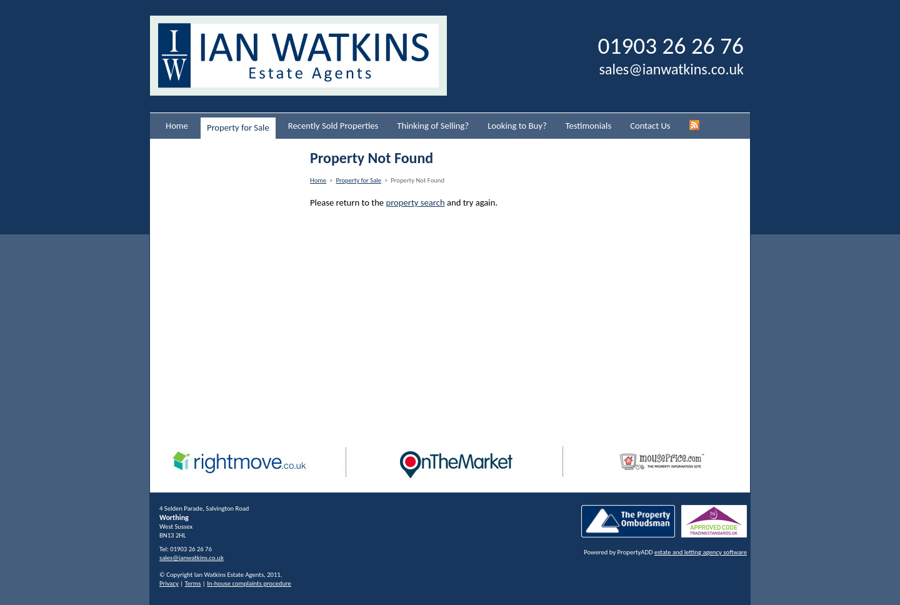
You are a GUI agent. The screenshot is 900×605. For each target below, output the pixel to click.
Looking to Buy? (517, 125)
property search (415, 202)
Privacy (169, 583)
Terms (193, 583)
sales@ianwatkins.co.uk (671, 69)
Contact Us (650, 125)
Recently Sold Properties (333, 125)
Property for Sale (238, 127)
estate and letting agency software (700, 552)
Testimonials (588, 125)
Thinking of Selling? (433, 125)
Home (177, 125)
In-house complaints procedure (249, 583)
